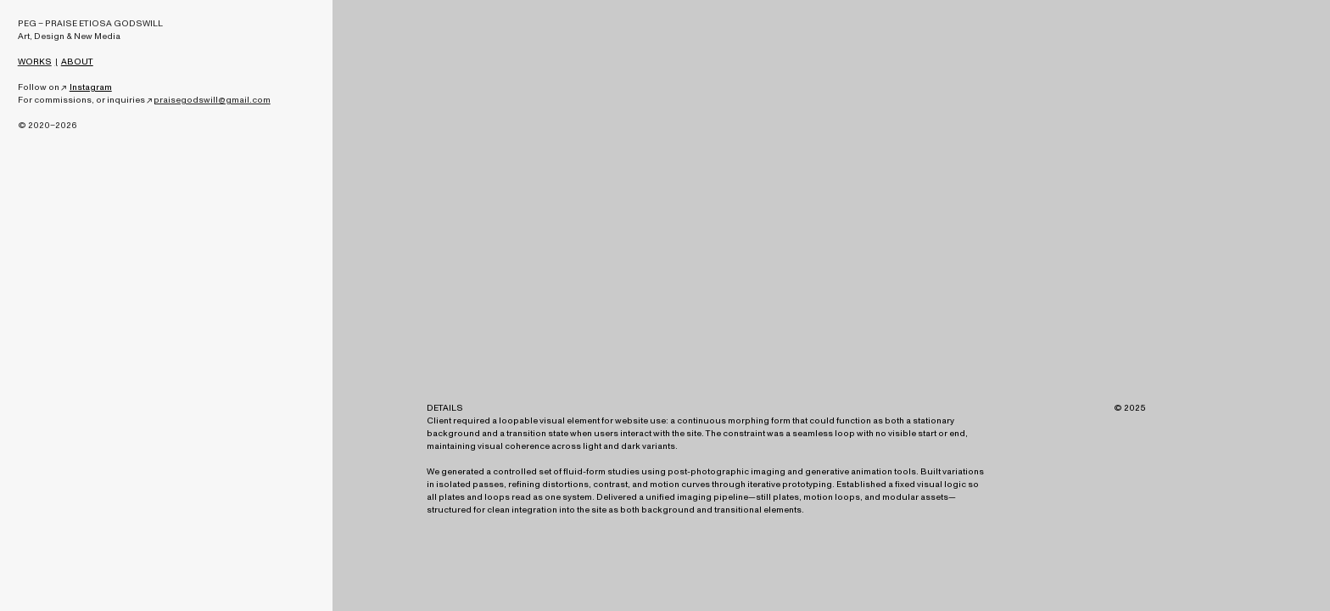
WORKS (35, 62)
